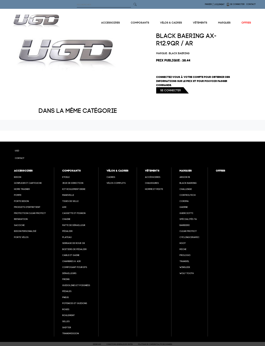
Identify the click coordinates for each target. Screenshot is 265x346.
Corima (184, 201)
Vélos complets (116, 183)
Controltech (188, 195)
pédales (67, 291)
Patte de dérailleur (73, 225)
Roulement (68, 315)
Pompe (17, 195)
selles (66, 321)
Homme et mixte (154, 189)
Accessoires (110, 22)
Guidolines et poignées (76, 285)
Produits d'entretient (27, 207)
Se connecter (235, 4)
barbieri (185, 225)
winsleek (185, 267)
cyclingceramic (190, 237)
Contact (251, 4)
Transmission (70, 333)
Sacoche (19, 225)
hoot (183, 243)
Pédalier (67, 231)
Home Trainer (22, 189)
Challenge (186, 189)
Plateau (67, 237)
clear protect (188, 231)
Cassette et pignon (73, 213)
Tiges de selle (70, 201)
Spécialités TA (188, 219)
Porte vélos (21, 237)
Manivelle (68, 195)
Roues (65, 309)
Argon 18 (185, 177)
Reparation (21, 219)
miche (183, 249)
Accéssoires (152, 177)
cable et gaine (71, 255)
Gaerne (184, 207)
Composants (140, 22)
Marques (224, 22)
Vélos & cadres (171, 22)
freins (66, 279)
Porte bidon (21, 201)
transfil (184, 261)
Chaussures (152, 183)
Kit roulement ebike (73, 189)
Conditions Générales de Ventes (119, 344)
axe (64, 207)
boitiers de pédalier (74, 249)
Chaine (66, 219)
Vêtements (200, 22)
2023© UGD (97, 344)
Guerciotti (186, 213)
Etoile (66, 177)
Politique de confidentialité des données (155, 344)
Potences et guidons (74, 303)
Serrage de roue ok (73, 243)
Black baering (188, 183)
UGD (17, 151)
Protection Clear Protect (30, 213)
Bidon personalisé (25, 231)
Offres (246, 22)
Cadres (111, 177)
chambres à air (71, 261)
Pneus (65, 297)
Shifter (66, 327)
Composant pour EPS (74, 267)
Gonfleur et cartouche (28, 183)
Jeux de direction (72, 183)
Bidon (17, 177)
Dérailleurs (69, 273)
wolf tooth (187, 273)
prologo (185, 255)
